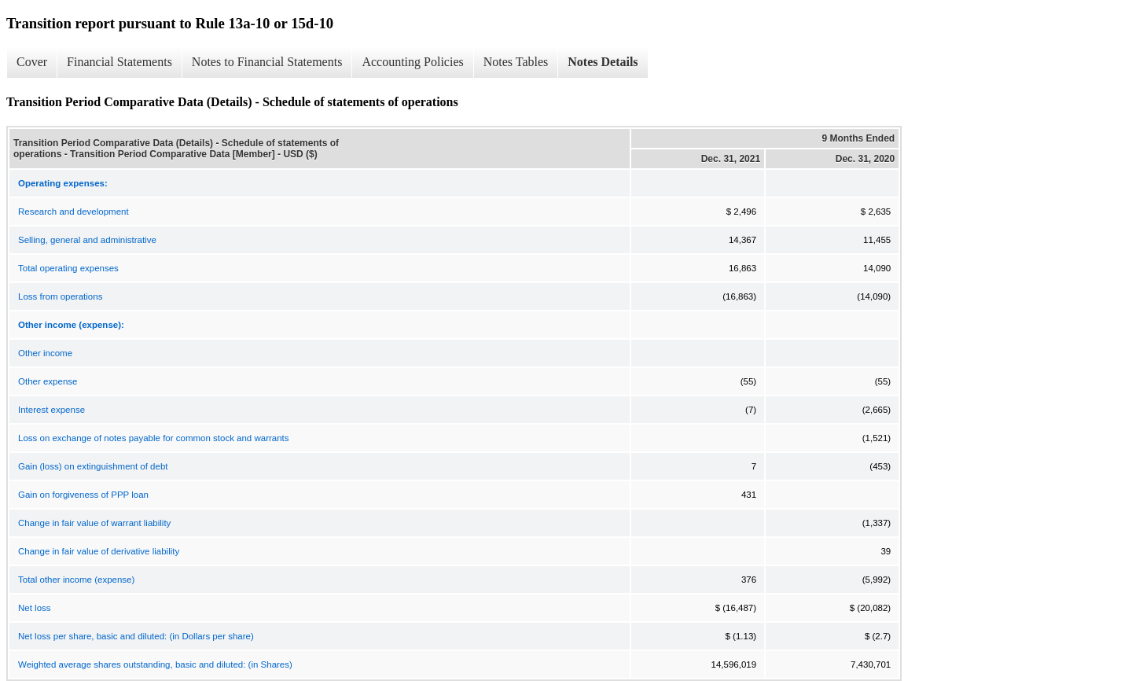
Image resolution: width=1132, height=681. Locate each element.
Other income (45, 353)
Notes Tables (516, 61)
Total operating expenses (68, 268)
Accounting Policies (412, 61)
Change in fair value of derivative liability (98, 551)
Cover (32, 61)
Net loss (34, 608)
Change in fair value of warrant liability (94, 523)
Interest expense (51, 409)
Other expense (47, 381)
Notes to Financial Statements (267, 61)
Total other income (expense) (76, 579)
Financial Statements (119, 61)
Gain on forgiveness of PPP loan (83, 494)
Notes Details (603, 61)
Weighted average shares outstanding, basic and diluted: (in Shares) (155, 664)
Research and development (73, 211)
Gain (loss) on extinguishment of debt (93, 466)
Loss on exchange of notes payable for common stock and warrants (153, 438)
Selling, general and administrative (87, 240)
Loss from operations (60, 296)
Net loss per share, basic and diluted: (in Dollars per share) (136, 636)
